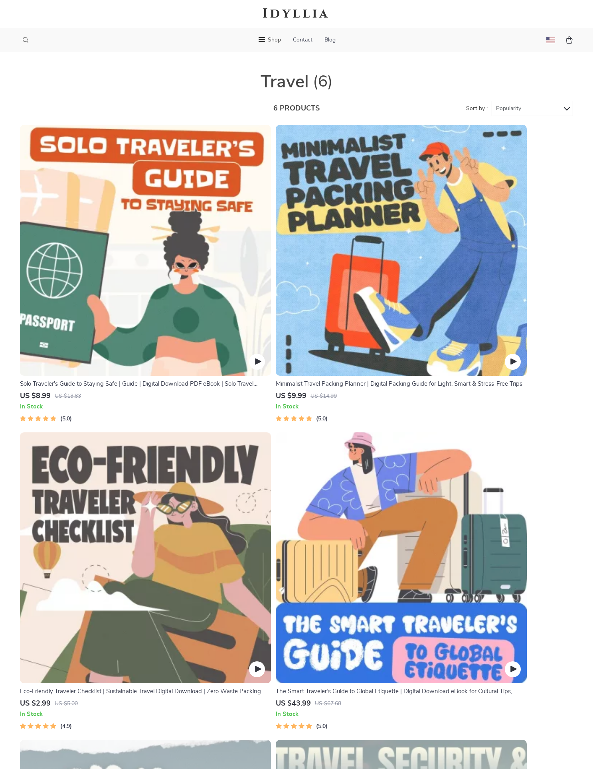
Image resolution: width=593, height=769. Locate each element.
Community (227, 708)
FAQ (329, 589)
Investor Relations (237, 655)
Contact (302, 40)
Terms (245, 753)
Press (220, 616)
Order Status (341, 629)
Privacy (262, 753)
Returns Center (344, 602)
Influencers (227, 629)
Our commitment (456, 609)
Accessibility (288, 753)
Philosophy (227, 695)
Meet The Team (233, 589)
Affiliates (224, 642)
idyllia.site (446, 563)
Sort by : (477, 108)
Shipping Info (341, 576)
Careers (222, 602)
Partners (224, 668)
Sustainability (230, 681)
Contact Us (338, 563)
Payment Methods (348, 616)
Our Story (225, 563)
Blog (330, 40)
